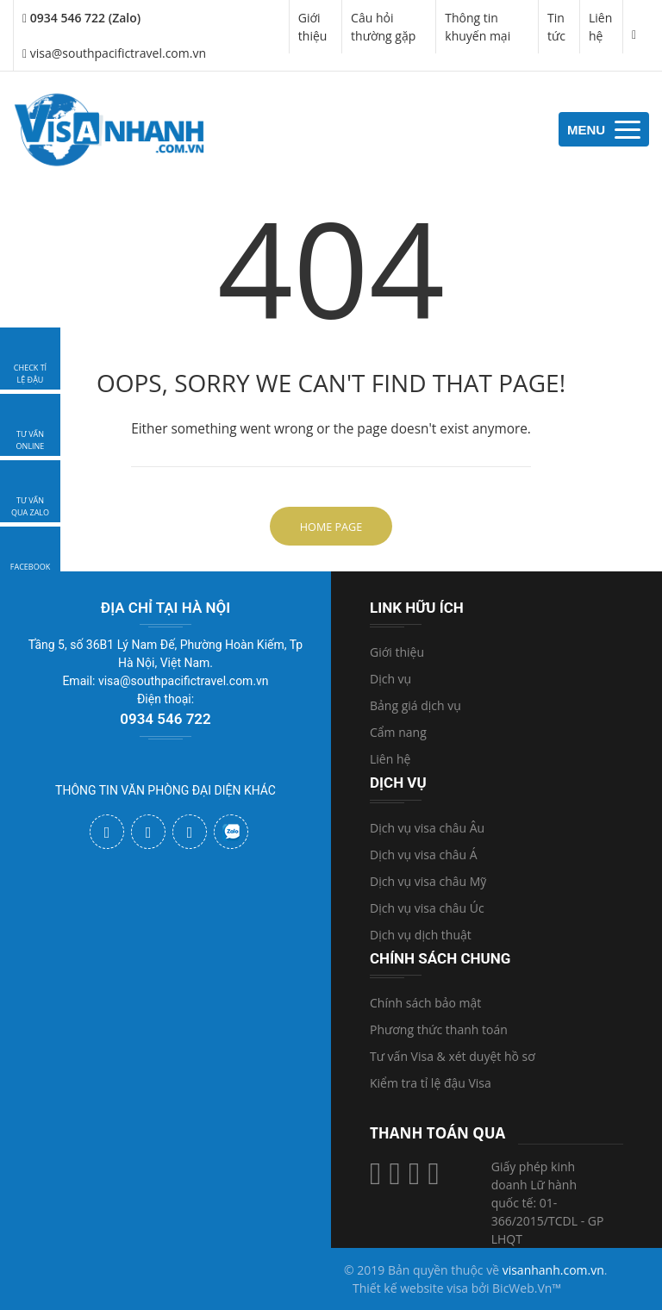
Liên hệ (600, 26)
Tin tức (556, 26)
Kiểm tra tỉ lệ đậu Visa (430, 1083)
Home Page (331, 527)
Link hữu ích (417, 607)
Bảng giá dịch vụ (415, 705)
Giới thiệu (313, 26)
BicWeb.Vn (522, 1288)
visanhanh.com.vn (553, 1270)
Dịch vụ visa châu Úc (427, 908)
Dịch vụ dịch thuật (421, 934)
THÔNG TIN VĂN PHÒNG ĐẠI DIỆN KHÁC (165, 790)
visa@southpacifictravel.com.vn (114, 53)
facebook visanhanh (31, 572)
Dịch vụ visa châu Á (424, 854)
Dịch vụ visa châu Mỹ (428, 881)
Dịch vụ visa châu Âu (427, 828)
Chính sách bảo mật (425, 1003)
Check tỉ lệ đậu (30, 373)
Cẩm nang (398, 732)
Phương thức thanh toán (439, 1029)
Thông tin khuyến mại (477, 26)
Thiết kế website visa (410, 1288)
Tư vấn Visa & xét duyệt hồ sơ (452, 1056)
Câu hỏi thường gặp (383, 26)
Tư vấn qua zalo (30, 506)
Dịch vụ (390, 679)
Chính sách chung (440, 958)
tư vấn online (30, 440)
